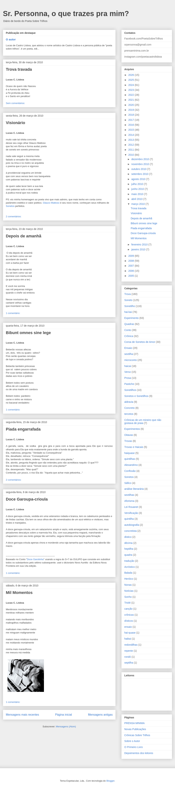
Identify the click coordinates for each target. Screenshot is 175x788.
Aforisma (129, 500)
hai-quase (130, 632)
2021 (131, 99)
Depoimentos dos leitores (138, 753)
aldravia (128, 401)
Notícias (129, 590)
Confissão (130, 470)
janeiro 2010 (138, 249)
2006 (131, 270)
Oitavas (128, 434)
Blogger (110, 780)
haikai (127, 638)
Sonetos (10, 206)
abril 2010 (137, 199)
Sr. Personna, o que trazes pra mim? (66, 14)
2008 (131, 260)
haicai (127, 366)
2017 (131, 119)
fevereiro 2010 (139, 244)
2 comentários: (13, 216)
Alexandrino (131, 464)
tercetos (128, 413)
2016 (131, 124)
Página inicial (63, 714)
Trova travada (19, 69)
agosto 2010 (138, 179)
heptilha (128, 548)
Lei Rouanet (131, 506)
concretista (130, 530)
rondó (127, 656)
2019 (131, 109)
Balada (128, 572)
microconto (130, 360)
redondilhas (130, 644)
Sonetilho (129, 306)
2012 (131, 144)
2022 (131, 94)
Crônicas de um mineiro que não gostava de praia (142, 421)
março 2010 (138, 203)
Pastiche (129, 383)
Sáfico (127, 483)
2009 (131, 255)
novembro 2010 (140, 164)
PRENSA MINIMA (134, 723)
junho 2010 (138, 188)
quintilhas (129, 458)
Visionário (15, 122)
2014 (131, 134)
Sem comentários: (15, 103)
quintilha (129, 518)
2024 (131, 85)
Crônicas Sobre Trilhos (137, 735)
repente (128, 650)
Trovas (128, 441)
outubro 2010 (139, 169)
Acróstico (129, 566)
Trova (127, 294)
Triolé (127, 602)
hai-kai (128, 311)
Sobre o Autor (132, 741)
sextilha (128, 354)
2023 (131, 89)
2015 (131, 129)
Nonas (128, 584)
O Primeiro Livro (133, 747)
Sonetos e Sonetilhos (136, 396)
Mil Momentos (19, 592)
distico (128, 536)
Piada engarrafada (23, 429)
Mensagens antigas (100, 714)
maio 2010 (137, 194)
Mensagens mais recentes (22, 714)
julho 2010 (137, 184)
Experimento (131, 318)
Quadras (129, 324)
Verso (127, 371)
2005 (131, 275)
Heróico (128, 578)
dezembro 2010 (140, 159)
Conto (127, 330)
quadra (128, 554)
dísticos (128, 620)
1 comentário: (13, 313)
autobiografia (131, 524)
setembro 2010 (140, 174)
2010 (131, 154)
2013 (131, 139)
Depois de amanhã (23, 236)
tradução (129, 560)
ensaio (128, 626)
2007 (131, 265)
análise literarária (134, 488)
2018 (131, 114)
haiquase (129, 453)
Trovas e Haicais (133, 447)
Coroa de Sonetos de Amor (139, 341)
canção (128, 608)
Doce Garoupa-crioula (27, 499)
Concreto (129, 407)
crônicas (129, 614)
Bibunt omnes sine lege (28, 332)
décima (128, 542)
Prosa (127, 377)
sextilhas (129, 494)
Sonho (128, 596)
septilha (128, 662)
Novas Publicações (135, 729)
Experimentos (132, 428)
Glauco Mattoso (51, 202)
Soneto (128, 300)
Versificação (131, 513)
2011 (131, 149)
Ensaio (128, 347)
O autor (11, 39)
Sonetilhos (130, 390)
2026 (131, 74)
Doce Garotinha (35, 559)
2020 (131, 104)
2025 (131, 79)
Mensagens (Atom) (66, 726)
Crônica (128, 336)
